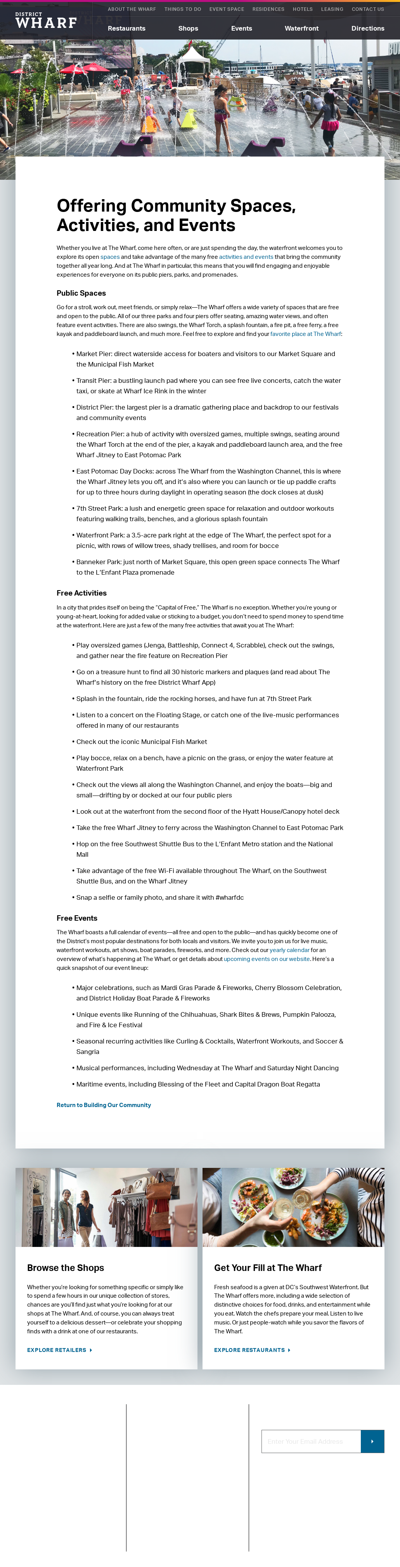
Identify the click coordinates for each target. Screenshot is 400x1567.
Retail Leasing (214, 1464)
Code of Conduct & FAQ (218, 1441)
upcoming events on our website (267, 959)
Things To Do (183, 9)
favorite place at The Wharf (305, 334)
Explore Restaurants (250, 1350)
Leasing (332, 9)
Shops (188, 28)
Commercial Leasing (220, 1511)
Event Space (227, 9)
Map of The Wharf (163, 1485)
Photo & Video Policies (215, 1535)
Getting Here (156, 1472)
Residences (269, 9)
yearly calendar (290, 950)
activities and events (246, 256)
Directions (368, 28)
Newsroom (153, 1459)
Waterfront (302, 28)
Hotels (303, 9)
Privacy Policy (32, 1527)
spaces (110, 256)
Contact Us (368, 9)
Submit (372, 1441)
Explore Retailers (57, 1350)
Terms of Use (71, 1527)
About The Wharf (132, 9)
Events (241, 28)
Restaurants (126, 28)
